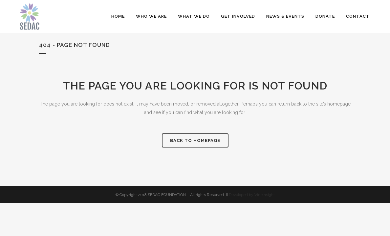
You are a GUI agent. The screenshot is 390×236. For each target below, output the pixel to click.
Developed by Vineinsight (252, 194)
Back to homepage (195, 140)
